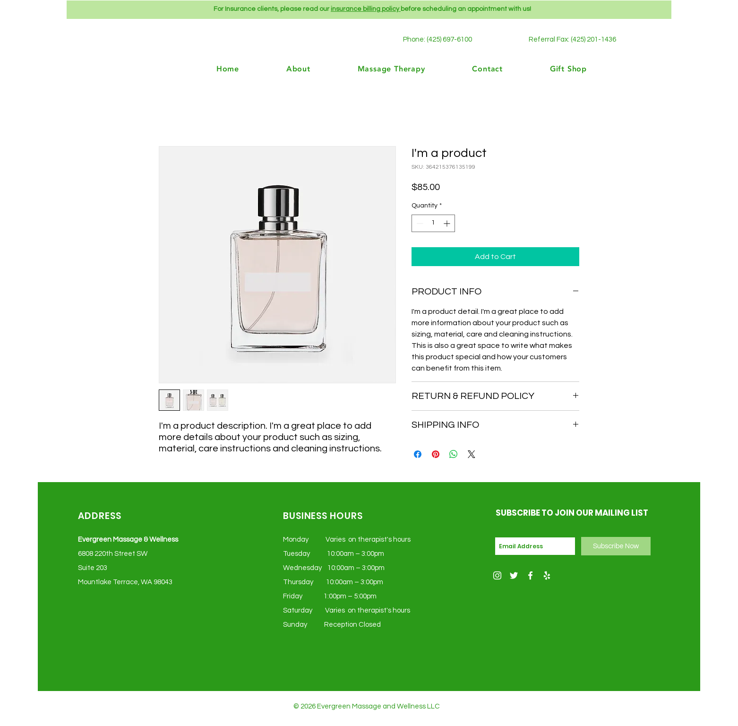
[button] (551, 68)
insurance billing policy (366, 9)
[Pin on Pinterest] (435, 454)
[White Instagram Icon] (497, 575)
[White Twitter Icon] (513, 575)
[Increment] (448, 223)
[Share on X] (471, 454)
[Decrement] (419, 223)
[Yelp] (546, 575)
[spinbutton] (433, 223)
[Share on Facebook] (417, 454)
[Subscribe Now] (616, 546)
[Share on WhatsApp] (453, 454)
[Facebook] (530, 575)
